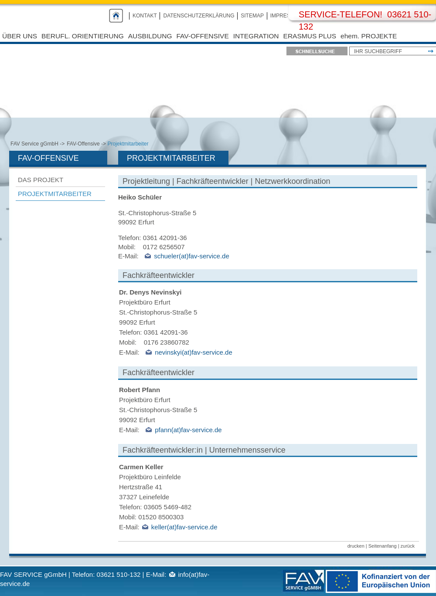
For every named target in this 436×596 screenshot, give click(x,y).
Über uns (19, 36)
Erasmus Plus (309, 36)
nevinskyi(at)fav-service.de (193, 352)
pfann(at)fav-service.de (188, 429)
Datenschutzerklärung (198, 16)
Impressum (286, 16)
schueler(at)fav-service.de (191, 256)
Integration (256, 36)
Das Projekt (40, 179)
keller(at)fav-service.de (184, 527)
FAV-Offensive (203, 36)
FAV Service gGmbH (34, 144)
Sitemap (252, 16)
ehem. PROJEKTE (369, 36)
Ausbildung (150, 36)
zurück (408, 546)
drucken (355, 546)
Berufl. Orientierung (82, 36)
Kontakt (145, 16)
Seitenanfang (382, 546)
